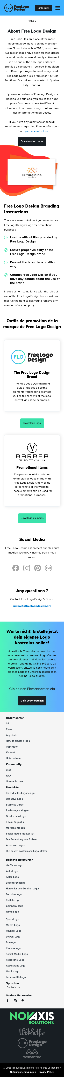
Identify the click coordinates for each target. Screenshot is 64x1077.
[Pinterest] (37, 568)
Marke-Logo (13, 925)
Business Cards (15, 804)
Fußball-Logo (13, 930)
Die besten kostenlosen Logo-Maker (26, 851)
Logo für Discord (15, 882)
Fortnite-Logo (14, 894)
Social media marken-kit (20, 833)
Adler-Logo (12, 877)
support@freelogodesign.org (32, 606)
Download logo (32, 423)
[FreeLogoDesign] (15, 8)
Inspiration (12, 746)
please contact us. (36, 131)
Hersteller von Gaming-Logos (22, 888)
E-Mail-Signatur (15, 822)
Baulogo (11, 942)
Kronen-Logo (13, 948)
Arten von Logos (15, 845)
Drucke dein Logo (16, 816)
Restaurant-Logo (15, 965)
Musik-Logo (12, 971)
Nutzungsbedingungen (23, 1072)
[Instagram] (26, 568)
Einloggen (43, 8)
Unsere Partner (14, 781)
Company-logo (14, 906)
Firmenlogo (12, 911)
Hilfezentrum (13, 758)
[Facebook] (15, 568)
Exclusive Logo (14, 798)
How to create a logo (18, 740)
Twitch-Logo (13, 900)
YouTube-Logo (14, 865)
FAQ (8, 775)
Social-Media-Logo (17, 954)
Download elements (32, 518)
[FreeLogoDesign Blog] (48, 568)
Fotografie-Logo (15, 959)
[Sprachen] (13, 987)
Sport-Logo (12, 919)
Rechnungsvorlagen (17, 810)
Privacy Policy (46, 1072)
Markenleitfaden (15, 827)
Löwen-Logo (13, 936)
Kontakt (10, 752)
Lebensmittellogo (16, 977)
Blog (8, 769)
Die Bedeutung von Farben (21, 839)
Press (9, 729)
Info (8, 723)
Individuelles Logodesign (20, 793)
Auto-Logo (12, 871)
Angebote (11, 735)
